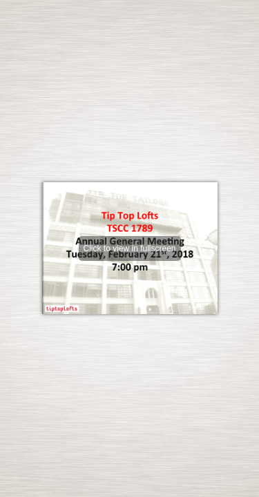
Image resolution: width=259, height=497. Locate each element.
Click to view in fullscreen (129, 248)
